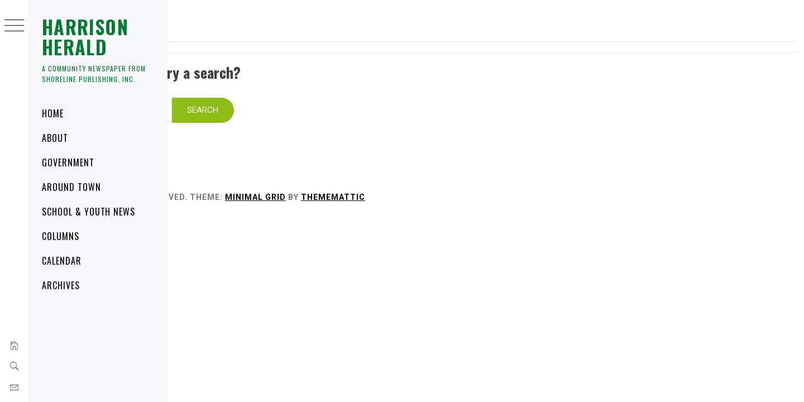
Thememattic (481, 182)
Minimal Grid (404, 182)
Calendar (62, 260)
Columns (60, 236)
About (55, 138)
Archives (61, 285)
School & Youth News (88, 211)
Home (53, 113)
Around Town (71, 187)
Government (68, 162)
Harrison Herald (85, 36)
